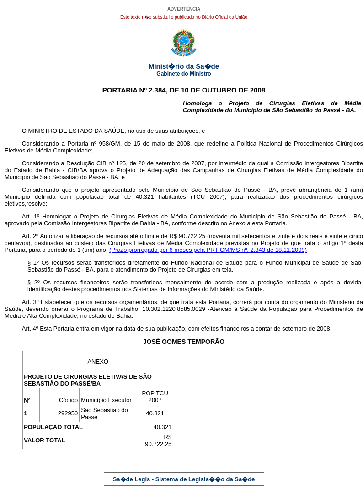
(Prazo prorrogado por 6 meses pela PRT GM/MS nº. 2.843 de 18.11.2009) (208, 249)
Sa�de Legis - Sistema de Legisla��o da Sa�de (184, 479)
